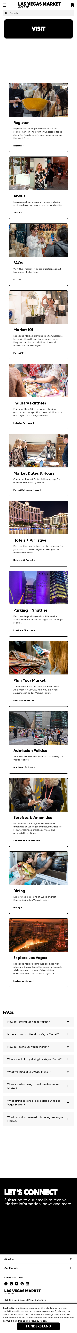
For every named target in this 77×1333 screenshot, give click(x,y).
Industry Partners (22, 423)
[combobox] (38, 13)
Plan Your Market (22, 700)
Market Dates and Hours (26, 490)
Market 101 (18, 353)
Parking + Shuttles (23, 630)
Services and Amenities (25, 840)
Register (17, 146)
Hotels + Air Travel (23, 560)
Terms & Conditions (14, 1320)
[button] (38, 1022)
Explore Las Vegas (22, 981)
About (16, 212)
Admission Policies (23, 767)
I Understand (38, 1326)
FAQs (16, 279)
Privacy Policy (38, 1320)
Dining (16, 907)
